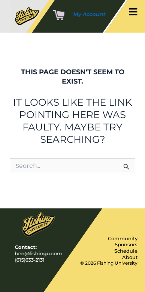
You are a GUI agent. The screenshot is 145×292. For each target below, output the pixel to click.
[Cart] (58, 15)
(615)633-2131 (30, 259)
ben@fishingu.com (38, 253)
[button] (133, 12)
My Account (89, 14)
